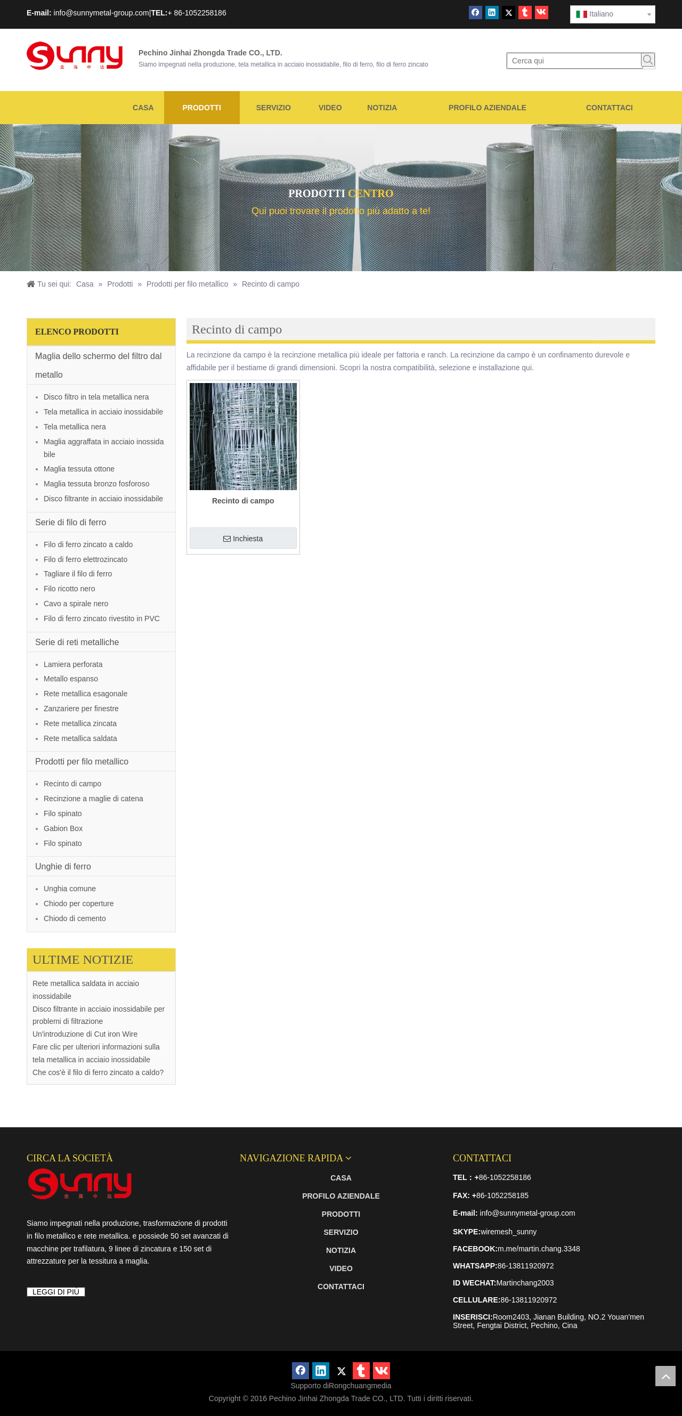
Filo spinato (63, 813)
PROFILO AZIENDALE (341, 1196)
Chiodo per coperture (79, 903)
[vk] (541, 12)
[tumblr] (525, 12)
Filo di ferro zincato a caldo (88, 544)
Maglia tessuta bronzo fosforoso (96, 483)
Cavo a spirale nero (76, 603)
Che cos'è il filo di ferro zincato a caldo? (98, 1072)
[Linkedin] (492, 12)
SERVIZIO (340, 1232)
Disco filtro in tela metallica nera (96, 397)
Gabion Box (63, 828)
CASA (341, 1178)
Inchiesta (243, 538)
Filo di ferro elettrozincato (85, 559)
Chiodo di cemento (75, 918)
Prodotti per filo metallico (81, 761)
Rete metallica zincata (80, 723)
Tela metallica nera (75, 426)
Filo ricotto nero (69, 588)
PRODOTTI (341, 1214)
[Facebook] (475, 12)
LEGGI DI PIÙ (56, 1292)
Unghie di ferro (63, 866)
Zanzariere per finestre (81, 708)
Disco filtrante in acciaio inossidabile (103, 498)
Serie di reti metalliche (77, 642)
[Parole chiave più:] (648, 60)
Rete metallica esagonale (85, 693)
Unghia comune (70, 888)
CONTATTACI (341, 1286)
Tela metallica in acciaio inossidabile (103, 412)
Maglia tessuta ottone (79, 469)
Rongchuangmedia (360, 1385)
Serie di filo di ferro (70, 522)
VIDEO (341, 1268)
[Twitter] (508, 12)
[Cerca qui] (575, 61)
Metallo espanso (71, 678)
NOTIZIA (341, 1250)
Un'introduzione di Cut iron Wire (85, 1034)
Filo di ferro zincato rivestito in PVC (102, 618)
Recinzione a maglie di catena (93, 798)
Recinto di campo (72, 783)
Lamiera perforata (73, 664)
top (665, 1376)
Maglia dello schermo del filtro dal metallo (98, 365)
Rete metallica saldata (80, 738)
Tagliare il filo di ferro (78, 573)
